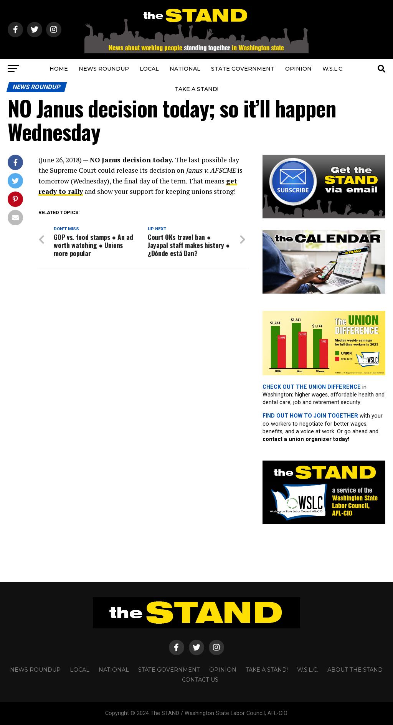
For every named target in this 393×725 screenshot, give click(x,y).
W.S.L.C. (332, 68)
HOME (59, 68)
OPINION (298, 68)
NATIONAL (185, 68)
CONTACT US (200, 679)
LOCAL (149, 68)
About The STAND (355, 669)
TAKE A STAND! (196, 89)
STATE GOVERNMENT (242, 68)
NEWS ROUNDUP (104, 68)
